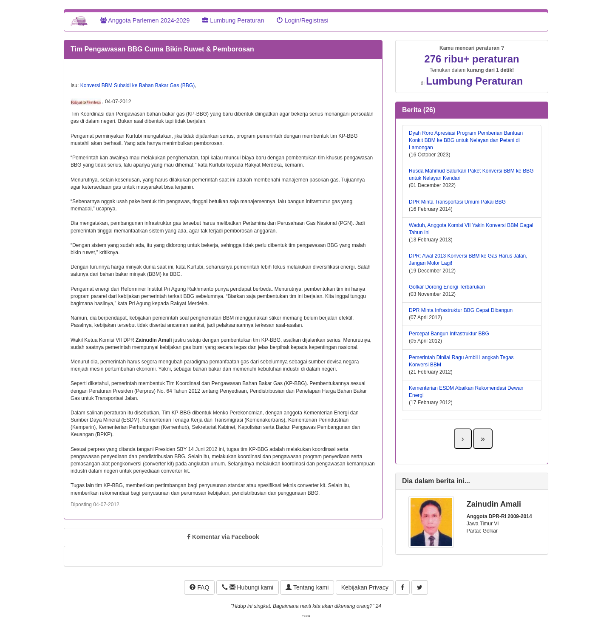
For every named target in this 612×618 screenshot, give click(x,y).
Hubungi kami (247, 587)
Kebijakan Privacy (364, 587)
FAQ (199, 587)
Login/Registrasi (302, 20)
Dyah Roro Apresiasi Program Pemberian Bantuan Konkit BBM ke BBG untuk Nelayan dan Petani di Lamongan (466, 140)
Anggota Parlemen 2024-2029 (145, 20)
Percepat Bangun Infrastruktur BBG (449, 334)
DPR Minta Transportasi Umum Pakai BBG (457, 202)
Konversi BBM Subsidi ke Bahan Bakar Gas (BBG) (137, 85)
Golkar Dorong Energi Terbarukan (447, 287)
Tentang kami (307, 587)
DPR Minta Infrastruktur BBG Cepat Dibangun (461, 310)
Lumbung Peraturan (233, 20)
